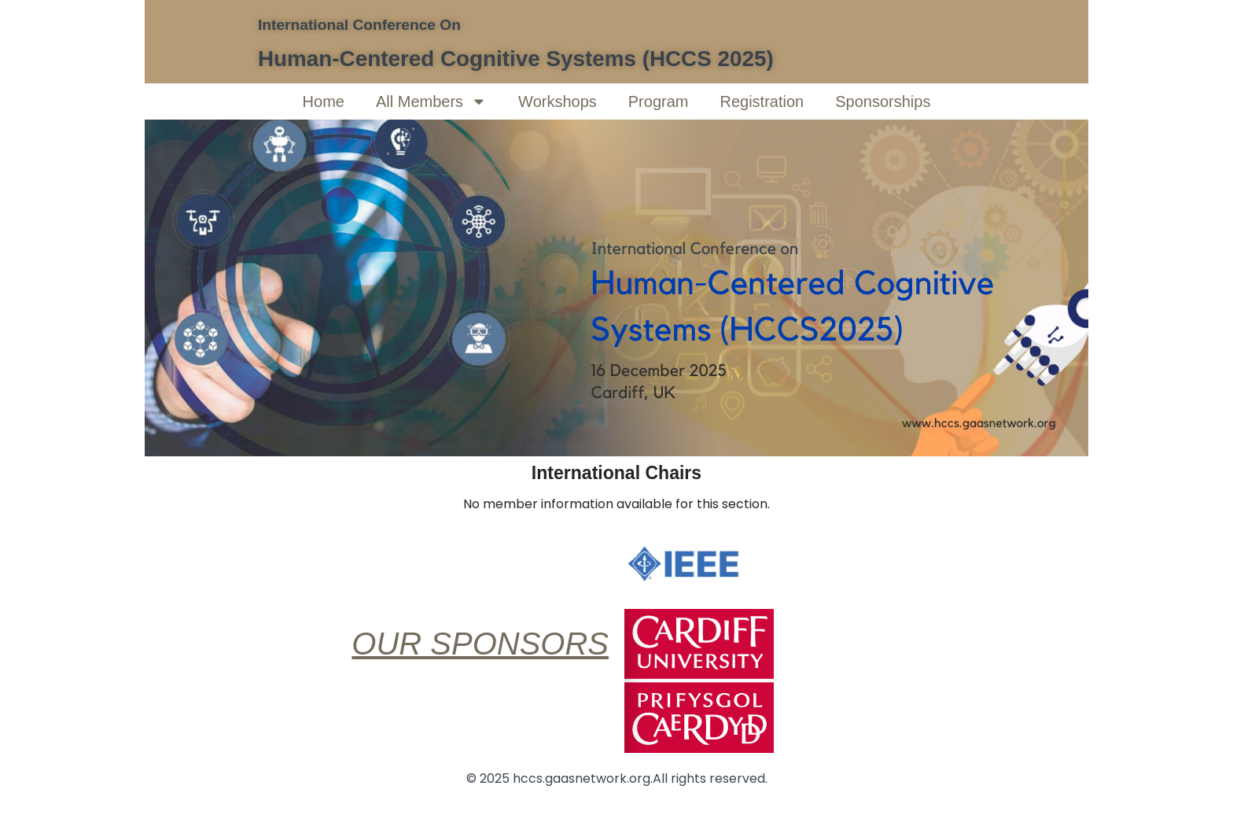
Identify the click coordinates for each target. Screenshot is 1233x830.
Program (658, 101)
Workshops (557, 101)
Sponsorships (882, 101)
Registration (762, 101)
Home (323, 101)
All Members (431, 101)
